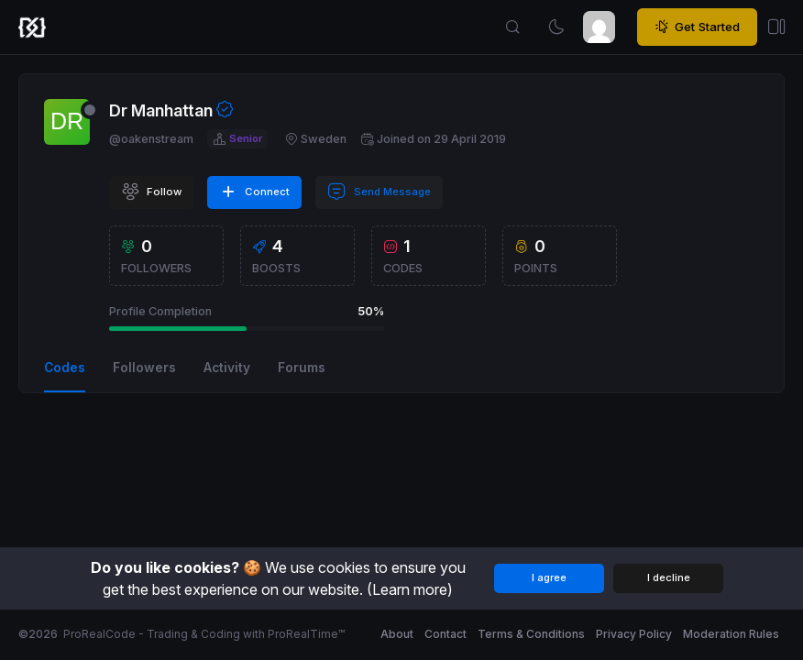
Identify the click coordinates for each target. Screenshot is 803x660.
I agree (549, 577)
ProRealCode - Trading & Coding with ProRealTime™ (204, 634)
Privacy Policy (634, 634)
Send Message (378, 192)
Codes (64, 367)
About (396, 634)
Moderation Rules (731, 634)
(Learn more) (410, 589)
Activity (227, 367)
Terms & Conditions (531, 634)
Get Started (697, 27)
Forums (301, 367)
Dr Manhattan (161, 110)
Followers (144, 367)
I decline (668, 577)
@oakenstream (151, 139)
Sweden (315, 139)
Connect (254, 192)
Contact (445, 634)
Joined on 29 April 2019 (433, 139)
